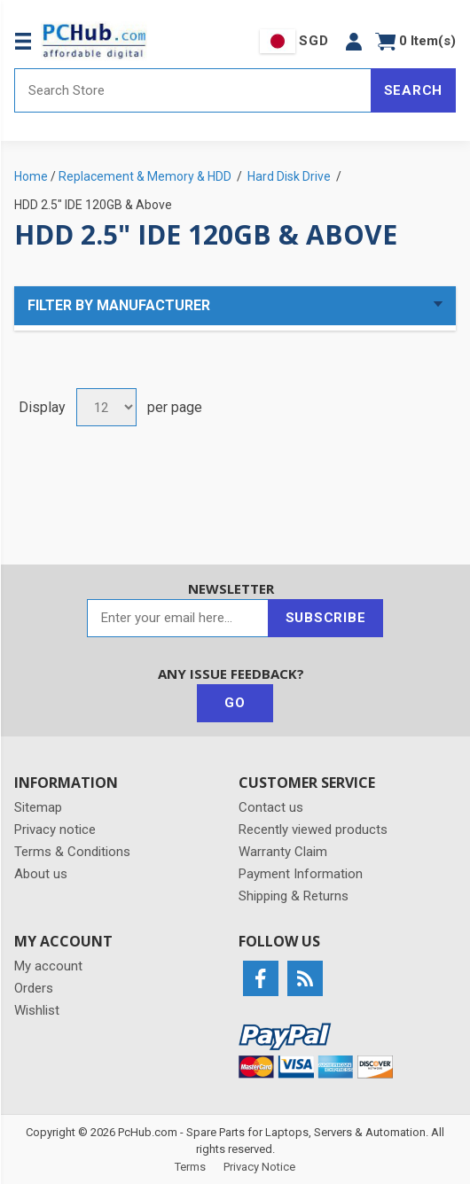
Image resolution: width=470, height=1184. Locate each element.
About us (40, 874)
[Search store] (193, 90)
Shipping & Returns (294, 896)
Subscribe (326, 618)
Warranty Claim (283, 852)
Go (235, 703)
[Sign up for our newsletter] (178, 618)
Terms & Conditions (72, 852)
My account (48, 966)
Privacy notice (55, 829)
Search (413, 90)
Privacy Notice (259, 1166)
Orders (33, 988)
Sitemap (38, 807)
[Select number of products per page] (106, 407)
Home (31, 176)
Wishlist (36, 1010)
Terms (190, 1166)
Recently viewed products (313, 829)
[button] (354, 41)
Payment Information (301, 874)
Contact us (271, 807)
